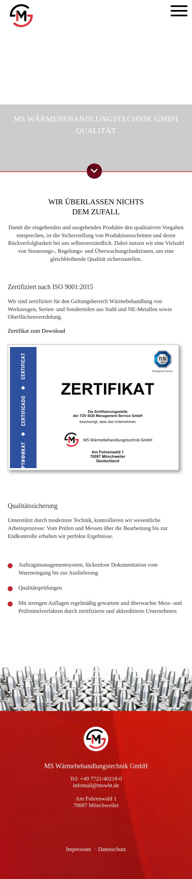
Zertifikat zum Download (36, 331)
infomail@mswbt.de (96, 785)
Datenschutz (112, 849)
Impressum (78, 849)
